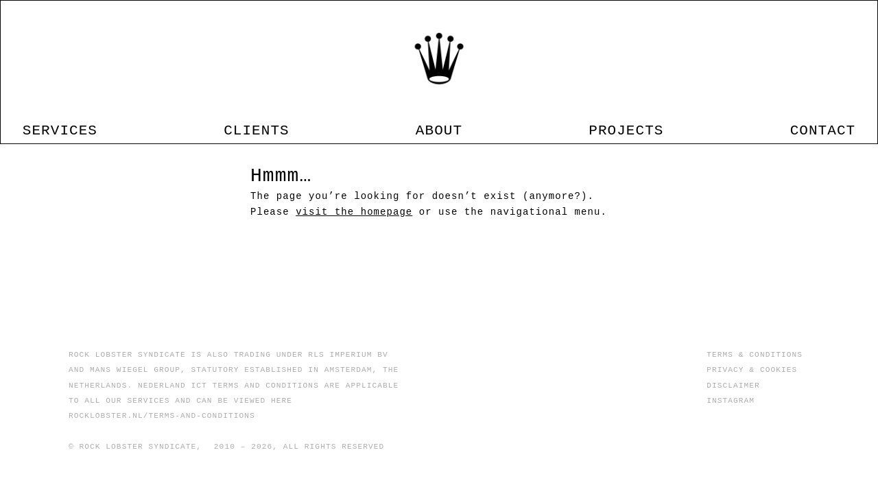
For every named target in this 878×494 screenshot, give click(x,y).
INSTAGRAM (731, 400)
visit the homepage (354, 240)
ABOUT (439, 121)
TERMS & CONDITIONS (755, 354)
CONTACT (776, 121)
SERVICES (106, 121)
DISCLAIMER (733, 385)
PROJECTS (602, 121)
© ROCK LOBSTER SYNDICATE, (135, 446)
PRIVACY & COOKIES (752, 369)
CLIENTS (280, 121)
